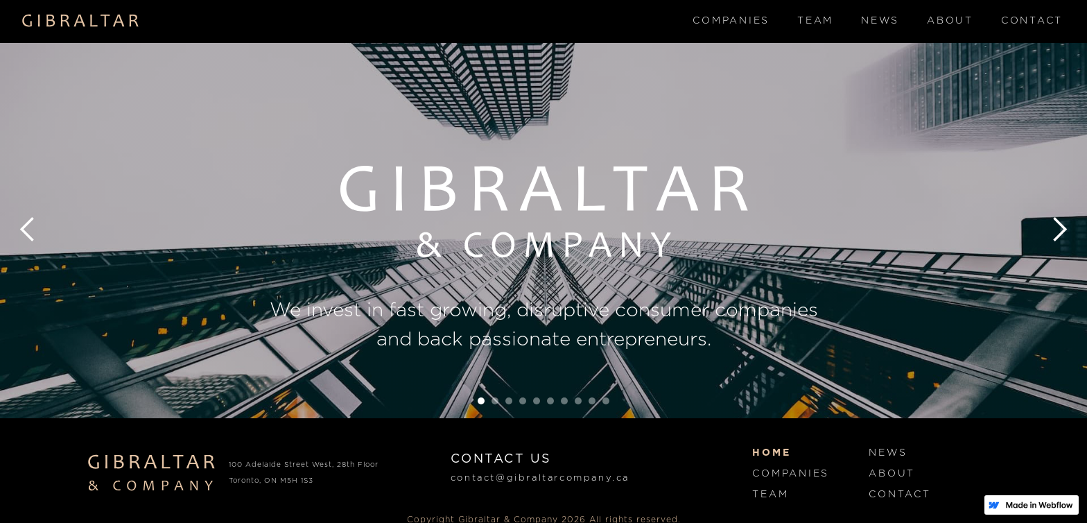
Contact (1032, 21)
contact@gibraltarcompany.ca (540, 478)
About (950, 21)
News (880, 21)
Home (771, 453)
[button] (27, 230)
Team (815, 21)
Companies (731, 21)
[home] (80, 21)
